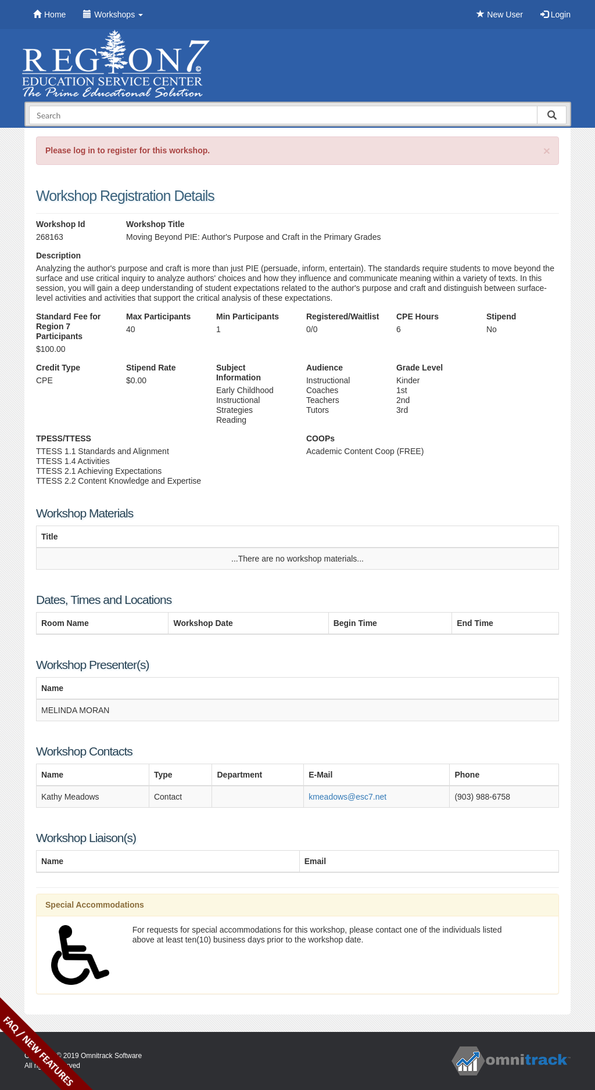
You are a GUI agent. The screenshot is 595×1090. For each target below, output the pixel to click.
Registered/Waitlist (342, 316)
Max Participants (158, 316)
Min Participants (247, 316)
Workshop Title (155, 224)
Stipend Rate (151, 367)
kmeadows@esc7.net (347, 796)
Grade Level (419, 367)
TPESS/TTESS (63, 438)
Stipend (501, 316)
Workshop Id (60, 224)
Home (49, 14)
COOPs (320, 438)
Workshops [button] (113, 14)
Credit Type (58, 367)
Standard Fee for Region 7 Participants (68, 326)
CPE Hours (417, 316)
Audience (324, 367)
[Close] (546, 151)
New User (499, 14)
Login (555, 14)
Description (58, 255)
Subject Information (238, 372)
